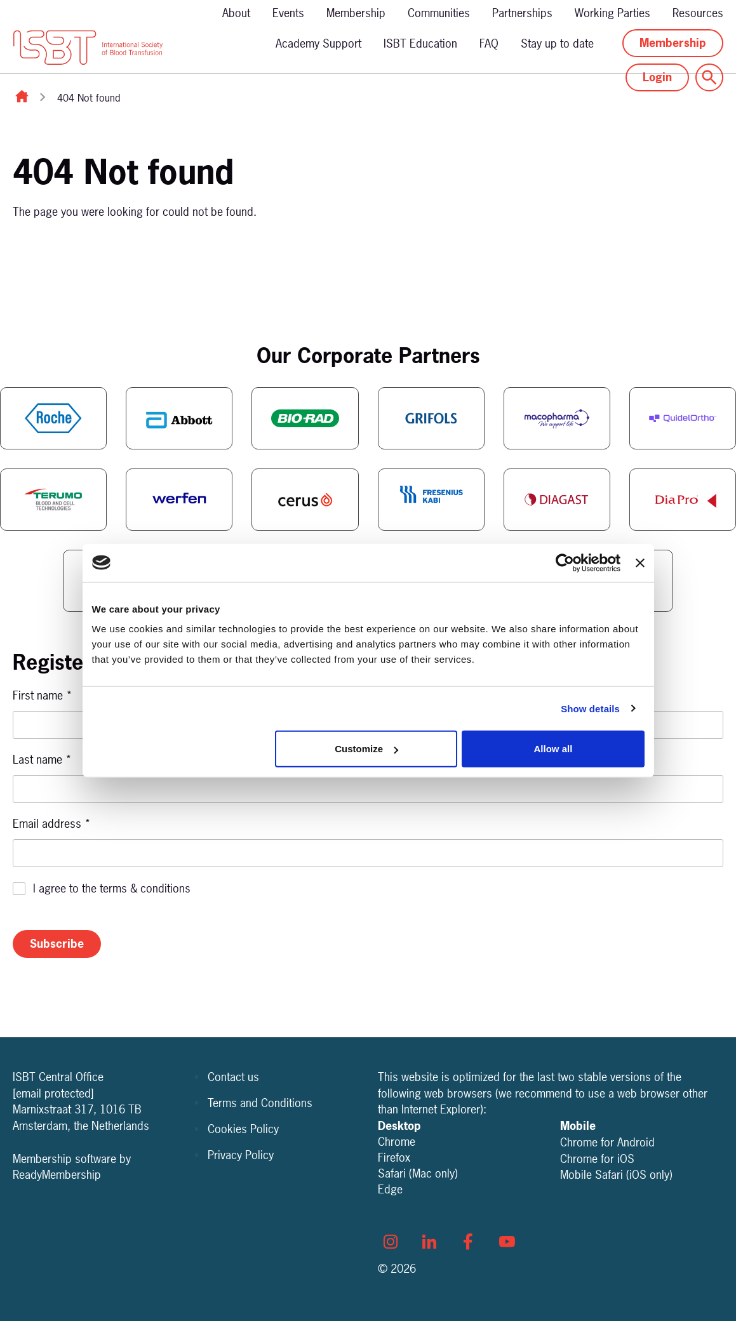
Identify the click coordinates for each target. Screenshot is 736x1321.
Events (288, 13)
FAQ (488, 43)
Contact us (233, 1077)
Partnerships (522, 13)
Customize (366, 748)
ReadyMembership (57, 1175)
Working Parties (612, 13)
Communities (439, 13)
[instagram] (390, 1241)
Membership (355, 13)
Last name (42, 759)
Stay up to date (557, 43)
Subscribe (57, 944)
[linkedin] (429, 1241)
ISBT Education (420, 43)
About (236, 13)
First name (42, 695)
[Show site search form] (709, 77)
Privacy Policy (241, 1155)
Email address (52, 824)
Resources (697, 13)
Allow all (553, 748)
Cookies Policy (243, 1129)
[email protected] (53, 1093)
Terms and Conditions (260, 1103)
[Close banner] (640, 562)
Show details (590, 708)
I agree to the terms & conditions (112, 888)
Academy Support (318, 43)
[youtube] (506, 1241)
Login (657, 77)
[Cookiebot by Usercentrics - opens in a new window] (564, 562)
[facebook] (468, 1241)
